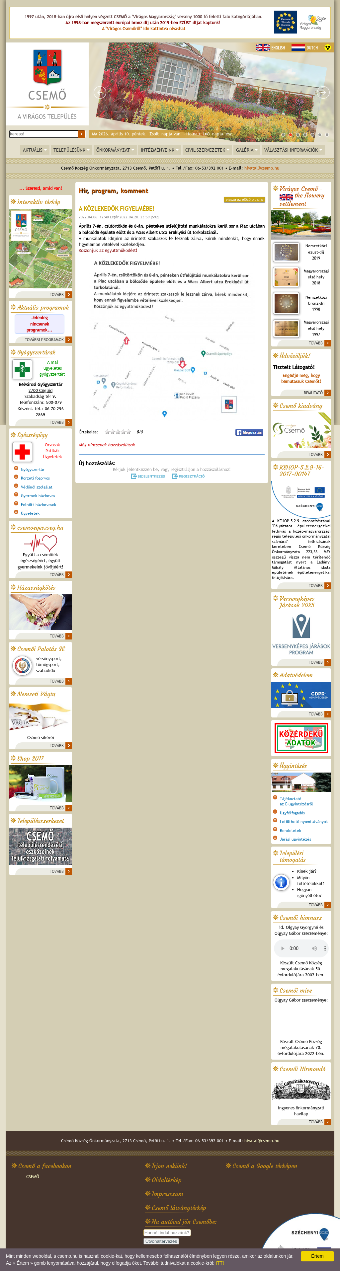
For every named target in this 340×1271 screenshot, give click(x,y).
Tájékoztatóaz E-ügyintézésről (296, 801)
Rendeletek (290, 830)
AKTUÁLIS (32, 150)
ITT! (220, 1263)
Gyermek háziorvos (38, 495)
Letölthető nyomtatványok (304, 821)
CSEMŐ (32, 1176)
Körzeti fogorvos (35, 478)
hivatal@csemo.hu (261, 168)
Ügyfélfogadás (292, 813)
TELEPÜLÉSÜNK (69, 150)
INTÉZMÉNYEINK (157, 150)
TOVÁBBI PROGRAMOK (44, 339)
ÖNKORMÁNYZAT (113, 150)
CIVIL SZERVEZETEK (205, 150)
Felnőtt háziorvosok (38, 504)
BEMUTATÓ (313, 393)
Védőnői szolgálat (36, 487)
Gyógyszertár (32, 469)
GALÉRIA (244, 150)
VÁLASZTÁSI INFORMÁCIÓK (291, 150)
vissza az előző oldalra (244, 199)
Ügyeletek (30, 513)
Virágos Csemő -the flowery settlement (302, 196)
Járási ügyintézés (295, 839)
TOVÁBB (57, 294)
